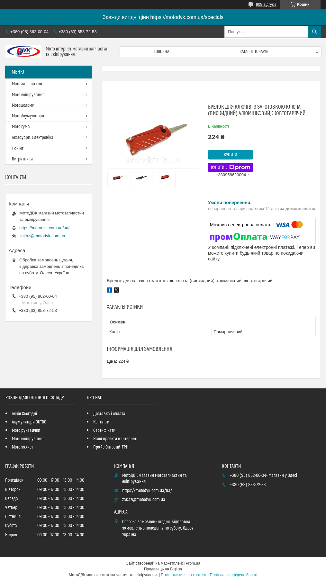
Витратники (22, 159)
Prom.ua (193, 563)
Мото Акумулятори (28, 116)
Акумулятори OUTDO (29, 422)
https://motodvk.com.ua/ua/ (44, 227)
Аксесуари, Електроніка (32, 137)
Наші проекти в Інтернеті (115, 438)
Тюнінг (17, 148)
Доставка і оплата (109, 413)
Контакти (101, 422)
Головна (161, 51)
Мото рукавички (26, 430)
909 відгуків (266, 4)
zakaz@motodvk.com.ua (42, 235)
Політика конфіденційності (234, 575)
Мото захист (22, 447)
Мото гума (21, 126)
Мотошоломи (23, 105)
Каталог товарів (254, 51)
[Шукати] (314, 32)
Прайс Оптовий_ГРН (111, 447)
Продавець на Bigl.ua (163, 569)
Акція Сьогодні (24, 413)
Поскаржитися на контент (183, 575)
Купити (230, 155)
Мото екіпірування (28, 94)
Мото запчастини (27, 83)
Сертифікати (104, 430)
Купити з (230, 167)
